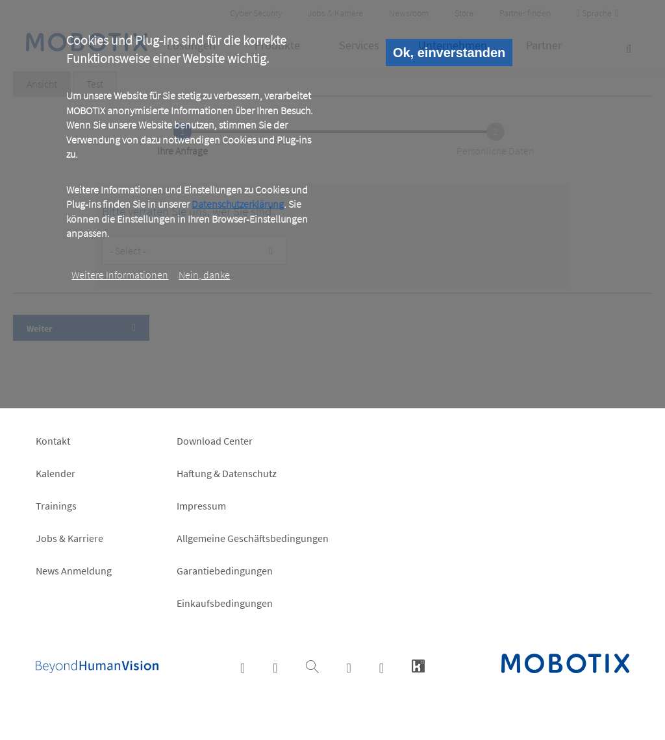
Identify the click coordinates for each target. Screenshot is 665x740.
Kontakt (53, 440)
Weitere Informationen (119, 274)
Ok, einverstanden (449, 52)
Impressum (201, 505)
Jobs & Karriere (69, 538)
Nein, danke (204, 274)
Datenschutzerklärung (238, 203)
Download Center (215, 440)
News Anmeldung (74, 570)
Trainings (56, 505)
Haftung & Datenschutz (227, 473)
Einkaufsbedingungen (225, 603)
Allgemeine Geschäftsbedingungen (253, 538)
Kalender (55, 473)
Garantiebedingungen (225, 570)
